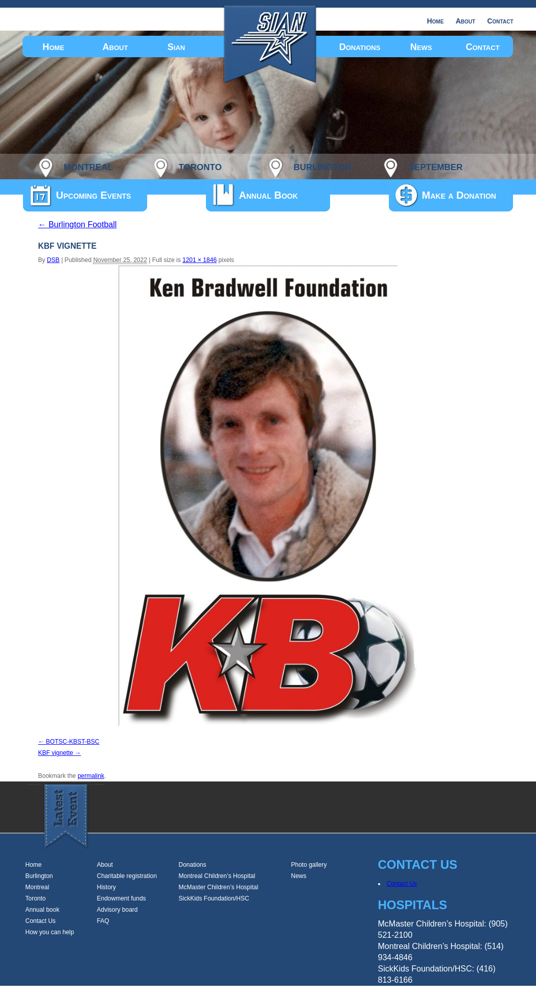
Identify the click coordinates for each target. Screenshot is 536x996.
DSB (53, 260)
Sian (176, 47)
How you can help (50, 932)
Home (435, 21)
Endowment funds (121, 898)
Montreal (38, 887)
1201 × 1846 (199, 260)
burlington (323, 166)
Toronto (36, 898)
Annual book (43, 909)
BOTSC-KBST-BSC (73, 741)
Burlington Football (77, 224)
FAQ (103, 920)
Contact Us (41, 920)
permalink (91, 775)
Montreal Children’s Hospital (217, 876)
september (436, 166)
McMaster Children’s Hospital (219, 887)
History (106, 887)
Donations (360, 47)
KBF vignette (56, 752)
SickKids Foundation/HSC (214, 898)
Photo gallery (309, 864)
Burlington (39, 876)
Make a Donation (459, 195)
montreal (88, 166)
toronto (200, 166)
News (421, 47)
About (465, 21)
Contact (500, 21)
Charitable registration (127, 876)
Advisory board (117, 909)
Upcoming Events (93, 195)
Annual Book (268, 195)
